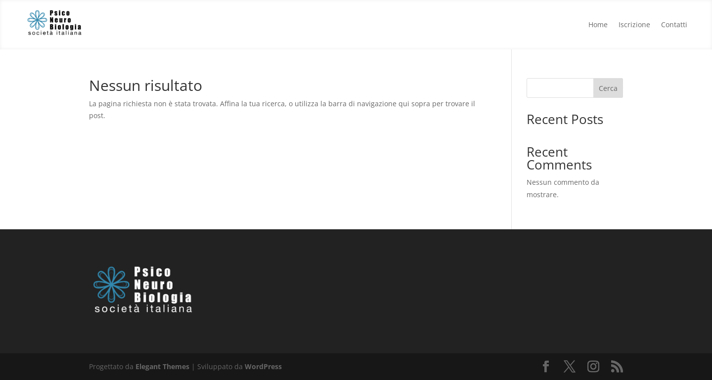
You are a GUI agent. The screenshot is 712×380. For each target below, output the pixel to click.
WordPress (263, 366)
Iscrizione (634, 24)
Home (598, 24)
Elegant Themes (162, 366)
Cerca (608, 88)
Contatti (674, 24)
